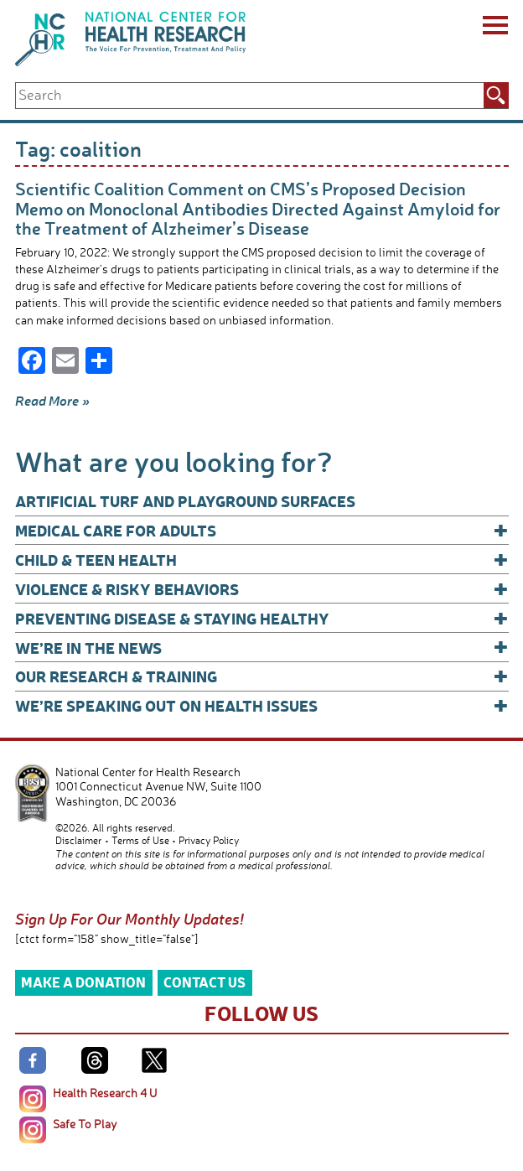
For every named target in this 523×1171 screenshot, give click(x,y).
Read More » (52, 400)
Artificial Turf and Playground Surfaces (185, 500)
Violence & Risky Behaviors (262, 588)
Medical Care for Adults (262, 530)
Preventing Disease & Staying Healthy (262, 618)
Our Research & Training (262, 676)
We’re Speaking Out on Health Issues (262, 705)
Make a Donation (83, 982)
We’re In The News (262, 647)
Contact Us (204, 982)
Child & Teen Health (262, 559)
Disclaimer (78, 840)
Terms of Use (140, 840)
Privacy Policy (209, 840)
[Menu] (494, 27)
